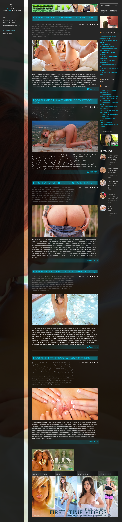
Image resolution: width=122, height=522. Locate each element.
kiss (47, 373)
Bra (49, 367)
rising (53, 379)
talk (57, 381)
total (55, 34)
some (56, 32)
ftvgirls (70, 111)
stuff (39, 199)
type (50, 383)
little (39, 193)
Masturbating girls (107, 80)
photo (55, 30)
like (36, 113)
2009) (68, 276)
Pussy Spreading (36, 379)
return (46, 379)
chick (55, 278)
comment (68, 278)
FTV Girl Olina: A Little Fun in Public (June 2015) (63, 182)
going (53, 371)
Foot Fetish (62, 369)
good (56, 371)
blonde (56, 109)
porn (55, 195)
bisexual (39, 367)
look (70, 28)
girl (52, 28)
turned (40, 117)
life (58, 373)
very (70, 34)
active (72, 276)
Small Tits (44, 197)
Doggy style (71, 189)
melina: (42, 284)
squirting (64, 32)
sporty (33, 288)
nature (59, 375)
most (56, 113)
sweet (48, 34)
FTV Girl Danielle (59, 363)
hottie (33, 373)
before (51, 109)
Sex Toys (48, 32)
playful (51, 195)
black (43, 367)
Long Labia (66, 28)
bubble (39, 189)
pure (69, 377)
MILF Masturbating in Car (108, 122)
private (70, 30)
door (71, 26)
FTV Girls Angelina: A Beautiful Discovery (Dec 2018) (63, 101)
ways (37, 385)
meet (41, 30)
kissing (50, 373)
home (69, 371)
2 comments (45, 290)
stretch (38, 34)
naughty (54, 284)
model (53, 113)
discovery (66, 26)
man (72, 282)
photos (60, 30)
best (46, 278)
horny (33, 193)
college (59, 278)
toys (58, 34)
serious (65, 379)
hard (58, 28)
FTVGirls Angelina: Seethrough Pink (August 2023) (113, 158)
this (52, 34)
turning (47, 383)
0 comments (42, 36)
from (66, 280)
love (52, 193)
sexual (72, 379)
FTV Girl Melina (58, 276)
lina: (61, 28)
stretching (43, 34)
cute (65, 189)
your (56, 201)
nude (60, 113)
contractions (67, 109)
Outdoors (51, 30)
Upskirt (66, 34)
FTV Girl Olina (55, 187)
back (33, 278)
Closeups (51, 26)
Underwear (55, 383)
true (36, 383)
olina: (63, 193)
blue (47, 26)
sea (61, 379)
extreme (38, 28)
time (68, 115)
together (70, 381)
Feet (44, 369)
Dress (46, 280)
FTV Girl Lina (67, 363)
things (56, 288)
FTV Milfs (105, 86)
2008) (36, 365)
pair (73, 375)
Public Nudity (39, 32)
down (33, 28)
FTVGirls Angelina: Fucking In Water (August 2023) (113, 183)
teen (50, 199)
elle (69, 367)
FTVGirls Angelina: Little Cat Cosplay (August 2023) (113, 170)
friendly (71, 369)
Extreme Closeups (46, 28)
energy (34, 369)
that (53, 288)
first (63, 111)
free (66, 111)
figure (49, 191)
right (49, 379)
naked (55, 375)
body (49, 278)
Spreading (54, 197)
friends (62, 280)
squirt (60, 32)
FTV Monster (64, 191)
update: (62, 34)
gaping (34, 282)
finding (48, 369)
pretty (66, 30)
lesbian (55, 373)
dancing (60, 26)
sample (57, 379)
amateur (45, 365)
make (69, 282)
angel (71, 24)
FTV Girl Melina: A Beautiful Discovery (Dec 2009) (64, 271)
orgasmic (69, 113)
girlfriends (47, 282)
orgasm (46, 30)
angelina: (34, 26)
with (55, 117)
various (66, 288)
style (43, 199)
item (43, 373)
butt (43, 189)
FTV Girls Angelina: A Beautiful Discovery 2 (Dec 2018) (64, 18)
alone (40, 365)
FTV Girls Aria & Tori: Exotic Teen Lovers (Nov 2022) (113, 196)
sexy (36, 197)
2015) (65, 187)
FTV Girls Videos (108, 33)
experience (39, 369)
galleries (70, 280)
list (66, 373)
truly (39, 383)
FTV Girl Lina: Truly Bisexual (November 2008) (61, 358)
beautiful (43, 26)
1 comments (56, 385)
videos (34, 36)
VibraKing (69, 383)
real (44, 32)
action (71, 107)
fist (57, 191)
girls (55, 28)
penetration (35, 195)
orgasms (69, 375)
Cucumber (61, 189)
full (45, 371)
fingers (53, 191)
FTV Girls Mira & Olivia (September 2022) (113, 209)
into (41, 373)
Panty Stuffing (66, 284)
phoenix (41, 377)
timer (71, 115)
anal (33, 189)
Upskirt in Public (36, 201)
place (37, 286)
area (39, 26)
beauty (42, 278)
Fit (58, 369)
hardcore (64, 371)
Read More (93, 89)
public (33, 32)
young (58, 117)
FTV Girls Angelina (60, 24)
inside (37, 373)
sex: (53, 32)
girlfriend (41, 282)
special (44, 381)
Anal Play (53, 365)
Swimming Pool (46, 288)
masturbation (35, 30)
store (69, 32)
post (47, 286)
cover (56, 26)
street (33, 34)
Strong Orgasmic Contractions (55, 115)
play (63, 30)
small (39, 197)
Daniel (49, 24)
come (63, 278)
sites (36, 381)
